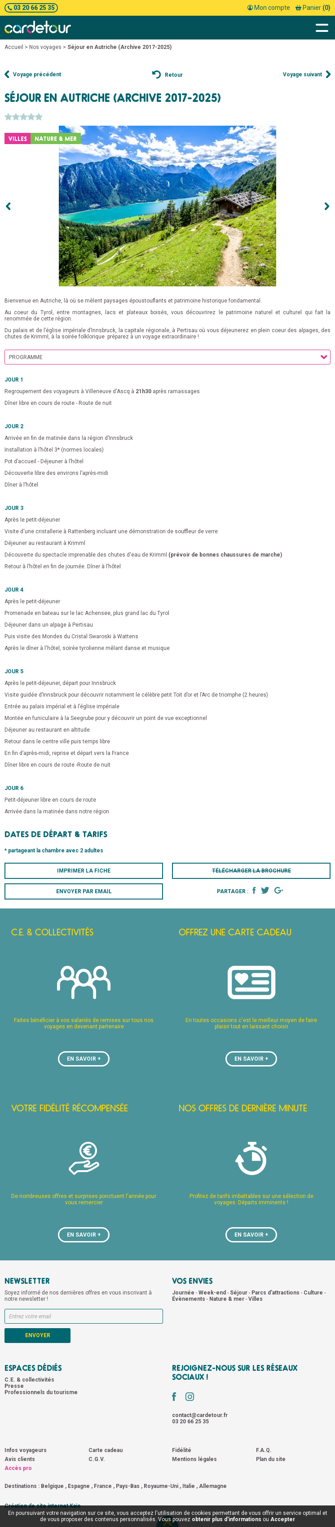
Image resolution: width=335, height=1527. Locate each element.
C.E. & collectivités (29, 1380)
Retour (167, 74)
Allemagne (213, 1486)
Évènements (189, 1299)
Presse (14, 1386)
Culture (314, 1293)
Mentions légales (194, 1459)
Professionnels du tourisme (41, 1392)
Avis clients (19, 1459)
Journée (184, 1293)
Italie (188, 1486)
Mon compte (268, 7)
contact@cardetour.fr (200, 1415)
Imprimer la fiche (83, 871)
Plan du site (271, 1459)
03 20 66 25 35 (31, 7)
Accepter (282, 1519)
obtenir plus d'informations (226, 1519)
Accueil (13, 47)
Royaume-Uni (161, 1486)
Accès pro (18, 1468)
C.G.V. (96, 1459)
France (103, 1486)
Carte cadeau (105, 1450)
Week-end (212, 1293)
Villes (255, 1299)
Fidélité (181, 1450)
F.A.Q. (264, 1450)
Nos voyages (45, 47)
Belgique (52, 1486)
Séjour (239, 1293)
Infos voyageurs (25, 1450)
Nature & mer (227, 1299)
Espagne (79, 1486)
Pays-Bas (128, 1486)
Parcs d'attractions (276, 1293)
